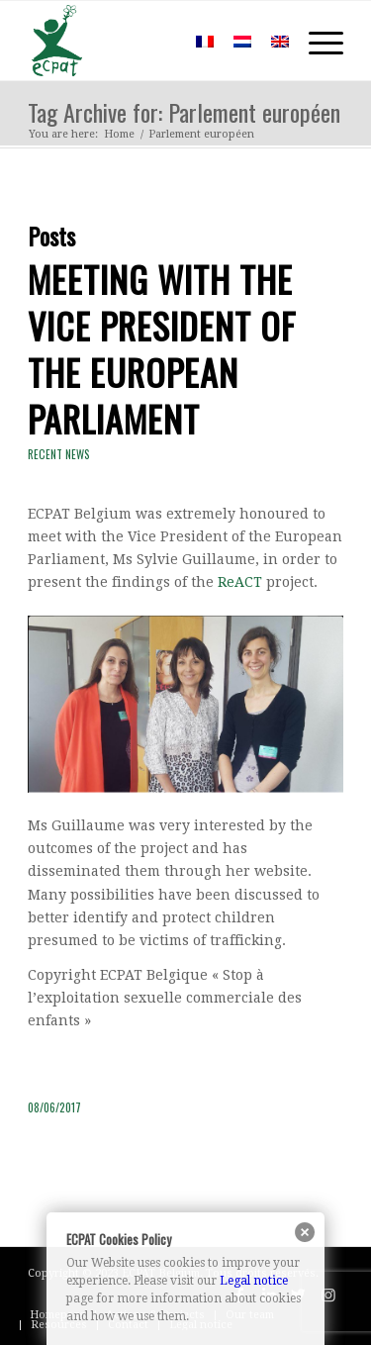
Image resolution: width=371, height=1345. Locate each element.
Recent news (59, 454)
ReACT (240, 582)
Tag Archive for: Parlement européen (184, 112)
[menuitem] (157, 40)
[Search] (157, 40)
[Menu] (316, 40)
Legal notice (254, 1281)
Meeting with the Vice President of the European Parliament (162, 347)
